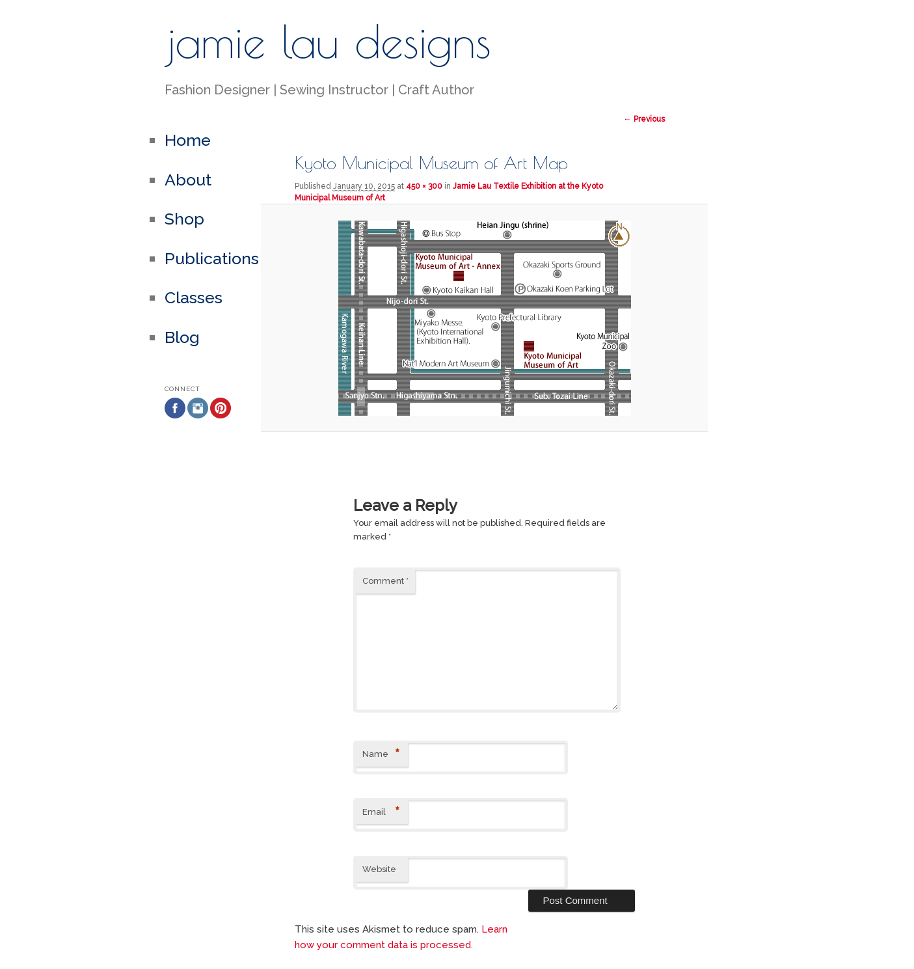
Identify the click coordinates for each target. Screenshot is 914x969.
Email (380, 812)
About (188, 179)
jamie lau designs (328, 41)
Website (379, 869)
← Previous (644, 119)
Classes (193, 297)
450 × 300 (424, 186)
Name (380, 754)
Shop (184, 218)
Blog (182, 337)
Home (188, 140)
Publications (212, 258)
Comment (385, 581)
